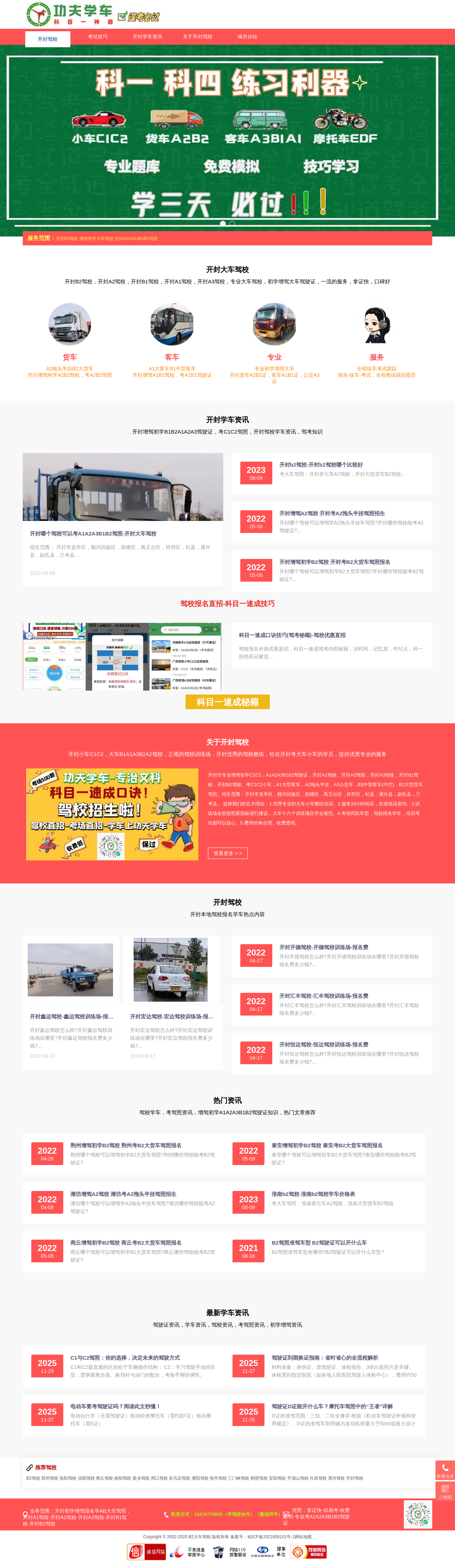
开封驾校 (48, 36)
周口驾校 (159, 1484)
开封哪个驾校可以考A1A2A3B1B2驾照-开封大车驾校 (93, 540)
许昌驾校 (318, 1484)
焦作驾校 (218, 1484)
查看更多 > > (228, 860)
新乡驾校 (141, 1484)
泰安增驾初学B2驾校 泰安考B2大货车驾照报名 (327, 1152)
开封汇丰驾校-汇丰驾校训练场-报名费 (323, 1003)
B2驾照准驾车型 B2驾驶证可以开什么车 (319, 1249)
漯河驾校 (336, 1484)
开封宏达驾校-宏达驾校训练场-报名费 (173, 1030)
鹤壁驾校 (259, 1484)
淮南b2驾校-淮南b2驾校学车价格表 (313, 1201)
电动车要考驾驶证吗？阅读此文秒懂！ (115, 1413)
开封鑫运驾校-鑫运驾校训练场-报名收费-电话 (73, 1030)
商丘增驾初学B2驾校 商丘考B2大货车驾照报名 (126, 1249)
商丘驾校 (104, 1484)
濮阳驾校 (200, 1484)
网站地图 (303, 1543)
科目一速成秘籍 (228, 709)
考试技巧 (98, 36)
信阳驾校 (86, 1484)
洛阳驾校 (67, 1484)
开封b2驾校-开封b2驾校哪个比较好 (321, 465)
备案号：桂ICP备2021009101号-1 (262, 1543)
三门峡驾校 (238, 1484)
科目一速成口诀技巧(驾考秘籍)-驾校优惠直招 (292, 635)
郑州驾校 (49, 1484)
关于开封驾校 (198, 36)
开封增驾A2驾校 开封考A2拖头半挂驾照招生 (332, 513)
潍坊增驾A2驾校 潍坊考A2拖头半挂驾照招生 (123, 1201)
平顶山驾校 (298, 1484)
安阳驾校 (277, 1484)
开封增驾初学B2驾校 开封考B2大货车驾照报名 (335, 562)
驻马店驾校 (179, 1484)
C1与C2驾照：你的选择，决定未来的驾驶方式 (125, 1364)
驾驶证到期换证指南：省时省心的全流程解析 (325, 1364)
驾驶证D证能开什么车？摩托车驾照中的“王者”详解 (332, 1413)
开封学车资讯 (147, 36)
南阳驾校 (122, 1484)
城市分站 (247, 36)
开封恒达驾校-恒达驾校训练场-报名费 (323, 1051)
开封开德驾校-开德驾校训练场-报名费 (323, 954)
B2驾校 (33, 1484)
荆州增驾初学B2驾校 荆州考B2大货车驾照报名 (126, 1152)
